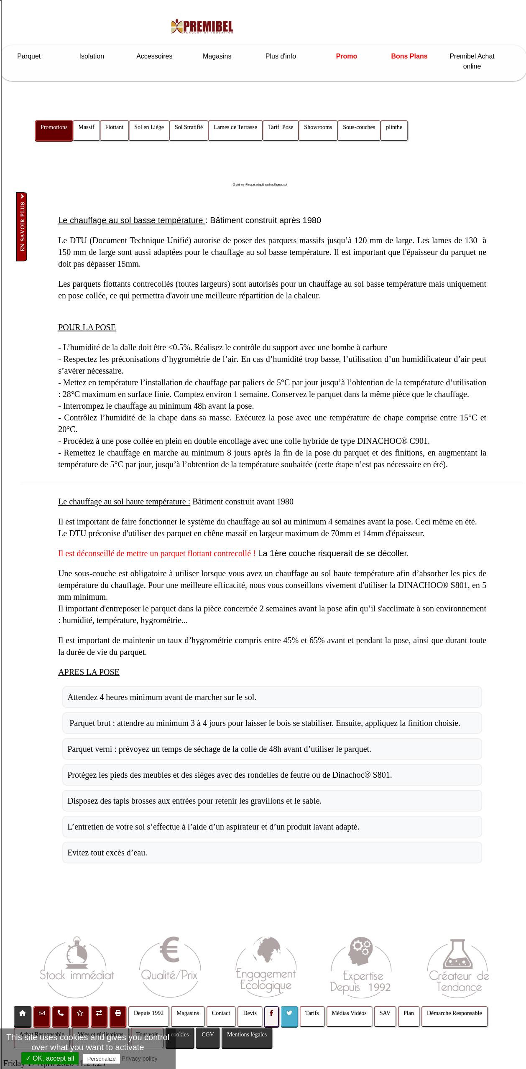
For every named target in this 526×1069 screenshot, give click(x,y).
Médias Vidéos (349, 1013)
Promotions (54, 127)
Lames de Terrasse (236, 127)
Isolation (95, 56)
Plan (408, 1013)
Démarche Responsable (454, 1013)
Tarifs (312, 1013)
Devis (250, 1013)
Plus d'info (284, 56)
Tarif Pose (280, 127)
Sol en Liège (149, 127)
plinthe (394, 127)
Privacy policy (140, 1058)
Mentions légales (247, 1034)
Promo (346, 56)
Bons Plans (409, 56)
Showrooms (318, 127)
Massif (86, 127)
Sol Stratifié (189, 127)
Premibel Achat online (472, 61)
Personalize (101, 1059)
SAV (385, 1013)
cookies (180, 1034)
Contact (221, 1013)
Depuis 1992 (148, 1013)
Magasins (221, 56)
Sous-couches (359, 127)
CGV (208, 1034)
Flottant (114, 127)
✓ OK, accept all (50, 1058)
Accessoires (158, 56)
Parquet (33, 56)
